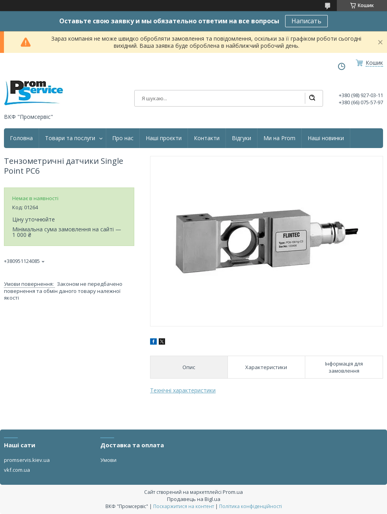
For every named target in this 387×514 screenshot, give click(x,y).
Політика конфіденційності (250, 506)
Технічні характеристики (183, 390)
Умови (108, 459)
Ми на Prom (279, 138)
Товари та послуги (70, 138)
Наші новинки (326, 138)
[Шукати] (312, 98)
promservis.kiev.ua (27, 459)
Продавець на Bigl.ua (193, 499)
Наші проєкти (164, 138)
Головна (21, 138)
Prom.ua (233, 491)
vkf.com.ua (17, 469)
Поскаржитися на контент (183, 506)
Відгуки (241, 138)
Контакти (207, 138)
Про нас (122, 138)
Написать (306, 21)
